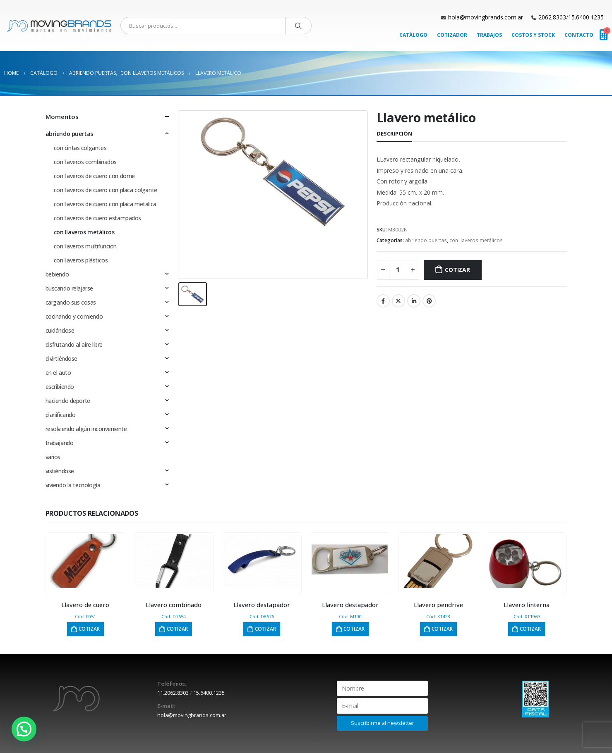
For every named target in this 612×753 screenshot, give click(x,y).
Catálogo (413, 34)
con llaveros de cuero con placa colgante (105, 190)
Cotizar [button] (89, 628)
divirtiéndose (62, 358)
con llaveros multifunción (85, 246)
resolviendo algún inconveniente (86, 429)
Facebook (383, 300)
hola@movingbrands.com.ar (485, 17)
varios (53, 457)
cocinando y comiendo (74, 316)
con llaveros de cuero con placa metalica (105, 204)
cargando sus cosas (71, 302)
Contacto (578, 34)
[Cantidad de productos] (398, 270)
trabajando (60, 443)
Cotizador (452, 34)
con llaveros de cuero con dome (94, 176)
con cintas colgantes (80, 148)
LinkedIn (413, 300)
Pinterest (429, 300)
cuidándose (60, 330)
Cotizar (457, 270)
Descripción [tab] (394, 133)
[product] (85, 561)
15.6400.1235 (586, 17)
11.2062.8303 (173, 692)
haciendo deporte (68, 401)
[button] (24, 729)
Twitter (398, 300)
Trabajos (489, 34)
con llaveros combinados (85, 162)
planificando (61, 415)
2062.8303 (552, 17)
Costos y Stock (533, 34)
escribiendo (60, 387)
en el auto (58, 372)
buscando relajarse (69, 288)
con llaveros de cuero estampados (98, 218)
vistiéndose (60, 471)
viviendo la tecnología (73, 485)
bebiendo (57, 274)
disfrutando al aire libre (74, 344)
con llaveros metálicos (476, 240)
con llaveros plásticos (81, 260)
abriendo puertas (426, 240)
